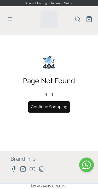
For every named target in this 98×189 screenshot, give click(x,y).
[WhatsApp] (86, 165)
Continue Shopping (49, 106)
